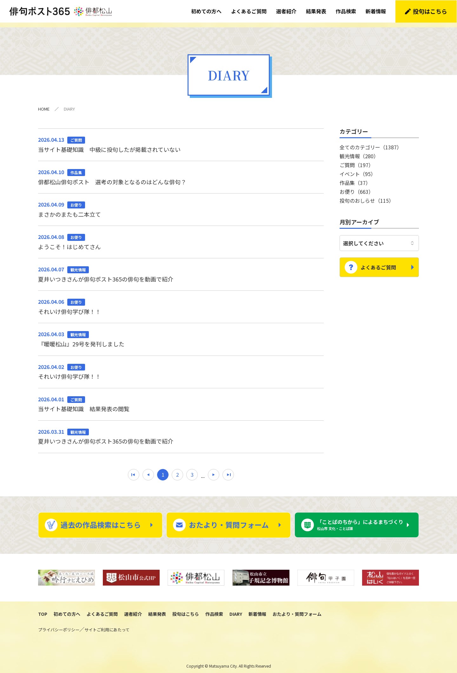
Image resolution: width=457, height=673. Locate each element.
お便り (357, 186)
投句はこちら (430, 11)
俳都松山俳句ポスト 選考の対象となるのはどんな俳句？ (181, 172)
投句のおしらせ (367, 195)
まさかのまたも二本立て (181, 204)
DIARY (235, 610)
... (203, 471)
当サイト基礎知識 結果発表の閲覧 (181, 399)
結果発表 (316, 11)
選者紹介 (286, 11)
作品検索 (346, 11)
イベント (358, 169)
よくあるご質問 (249, 11)
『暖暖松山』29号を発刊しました (181, 334)
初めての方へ (206, 11)
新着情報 (376, 11)
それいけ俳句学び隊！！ (181, 301)
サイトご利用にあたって (106, 625)
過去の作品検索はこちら (101, 520)
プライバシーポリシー (58, 625)
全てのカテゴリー (371, 142)
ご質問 (357, 160)
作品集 (355, 177)
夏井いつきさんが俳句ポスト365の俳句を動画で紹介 (181, 269)
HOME (44, 104)
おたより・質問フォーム (229, 520)
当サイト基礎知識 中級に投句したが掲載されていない (181, 139)
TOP (42, 610)
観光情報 (359, 151)
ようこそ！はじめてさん (181, 237)
